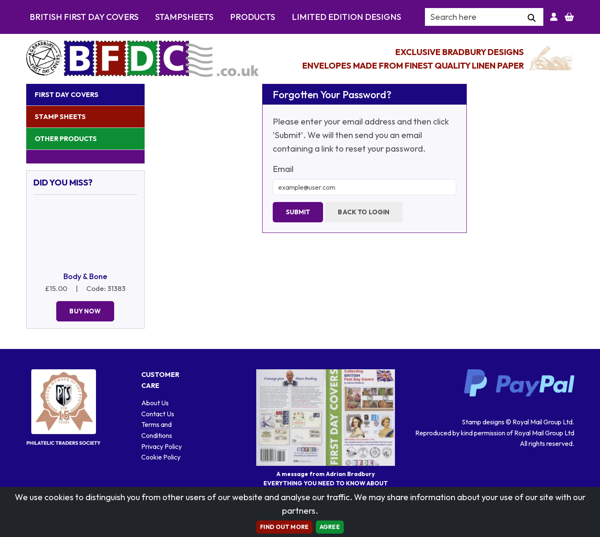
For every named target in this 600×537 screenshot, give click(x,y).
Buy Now (85, 311)
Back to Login (363, 212)
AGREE (330, 527)
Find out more (284, 527)
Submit (298, 212)
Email (283, 168)
